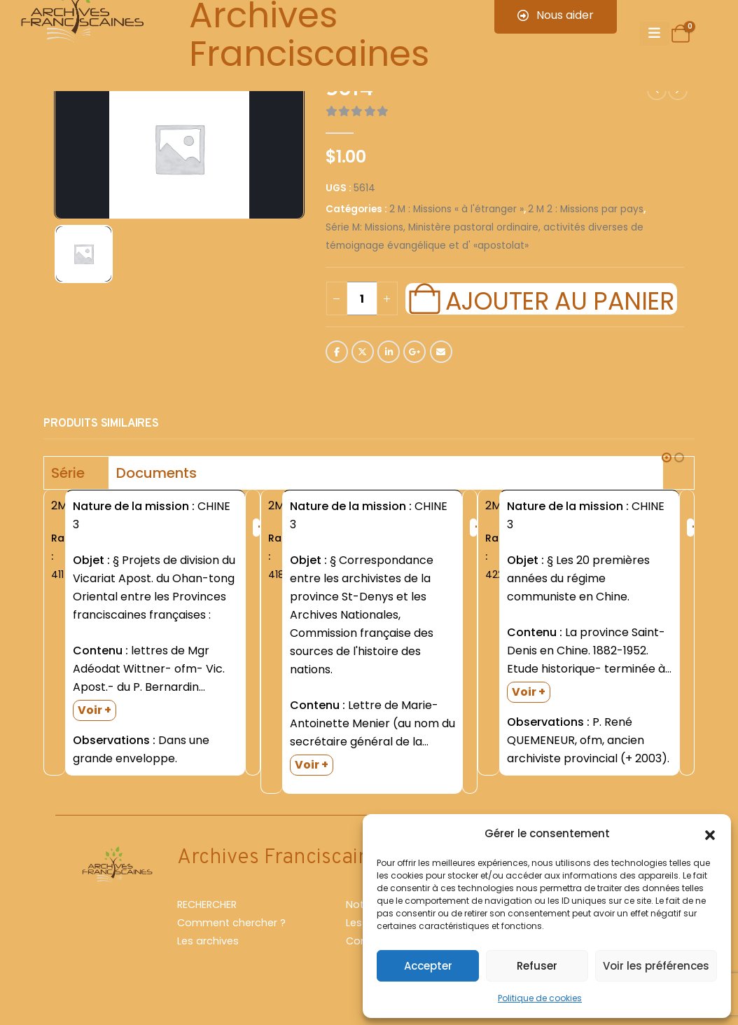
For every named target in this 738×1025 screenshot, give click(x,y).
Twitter (362, 351)
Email (441, 351)
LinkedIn (388, 351)
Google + (414, 351)
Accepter (428, 965)
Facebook (337, 351)
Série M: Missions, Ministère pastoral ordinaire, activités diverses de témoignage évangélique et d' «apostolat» (484, 236)
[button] (710, 834)
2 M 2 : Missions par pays (585, 209)
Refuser (537, 965)
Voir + (94, 710)
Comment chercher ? (231, 923)
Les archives (208, 941)
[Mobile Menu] (654, 34)
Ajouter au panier (559, 299)
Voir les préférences (656, 965)
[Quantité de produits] (362, 298)
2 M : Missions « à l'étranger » (456, 209)
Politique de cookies (540, 998)
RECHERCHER (207, 904)
